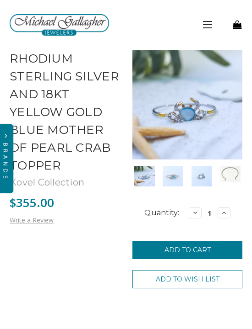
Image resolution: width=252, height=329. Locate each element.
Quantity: (161, 212)
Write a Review (32, 220)
